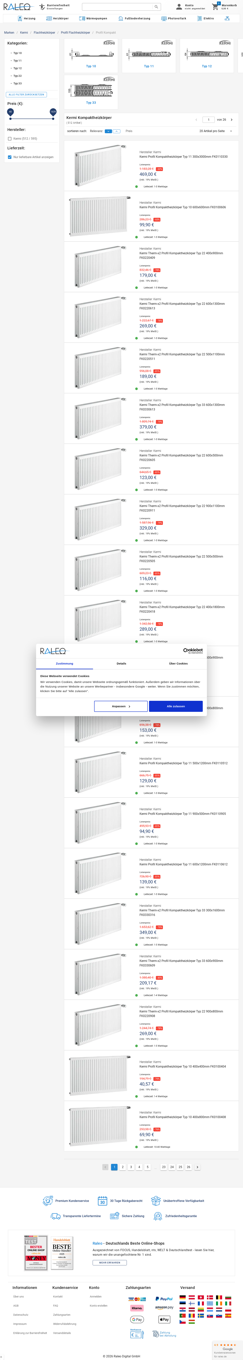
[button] (190, 6)
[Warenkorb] (224, 6)
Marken (9, 32)
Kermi (24, 32)
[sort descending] (108, 131)
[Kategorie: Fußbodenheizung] (134, 18)
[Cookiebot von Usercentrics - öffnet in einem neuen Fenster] (186, 651)
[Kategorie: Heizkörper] (57, 18)
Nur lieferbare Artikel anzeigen (33, 157)
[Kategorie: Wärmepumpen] (93, 18)
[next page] (231, 119)
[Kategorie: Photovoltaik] (173, 18)
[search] (117, 7)
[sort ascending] (116, 131)
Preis (129, 131)
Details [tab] (121, 663)
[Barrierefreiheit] (54, 6)
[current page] (208, 119)
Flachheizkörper (44, 32)
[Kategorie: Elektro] (205, 18)
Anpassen (121, 706)
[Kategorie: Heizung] (26, 18)
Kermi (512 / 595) (25, 138)
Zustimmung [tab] (64, 663)
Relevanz (96, 131)
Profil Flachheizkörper (75, 32)
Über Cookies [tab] (178, 663)
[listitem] (32, 53)
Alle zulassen (176, 706)
